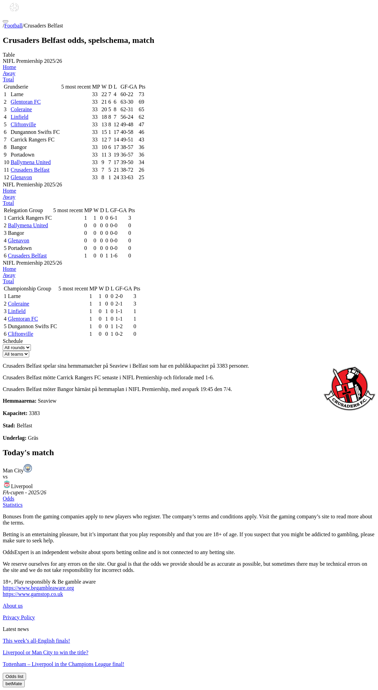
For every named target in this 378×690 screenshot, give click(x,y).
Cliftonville (23, 124)
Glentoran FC (26, 102)
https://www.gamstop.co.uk (33, 594)
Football (13, 25)
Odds (8, 499)
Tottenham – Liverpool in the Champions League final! (63, 664)
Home (9, 67)
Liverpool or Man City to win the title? (45, 652)
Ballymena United (31, 162)
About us (13, 606)
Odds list (14, 676)
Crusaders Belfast (30, 170)
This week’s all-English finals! (36, 641)
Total (8, 79)
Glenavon (21, 177)
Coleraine (21, 109)
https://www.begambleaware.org (38, 588)
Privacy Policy (19, 617)
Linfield (19, 117)
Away (9, 73)
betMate (13, 683)
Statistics (13, 505)
